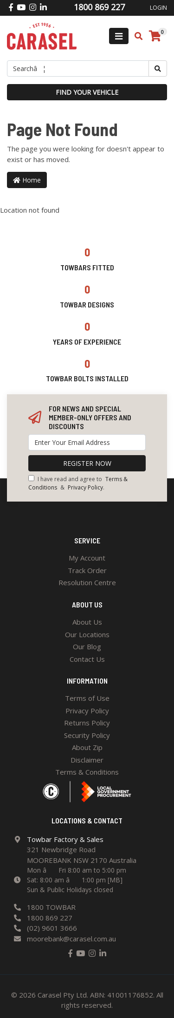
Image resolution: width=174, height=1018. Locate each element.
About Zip (87, 747)
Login (158, 8)
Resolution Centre (87, 582)
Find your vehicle (87, 92)
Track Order (87, 570)
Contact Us (87, 659)
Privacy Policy (85, 487)
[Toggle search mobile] (136, 36)
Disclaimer (87, 759)
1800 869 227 (49, 917)
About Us (87, 621)
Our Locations (87, 634)
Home (27, 180)
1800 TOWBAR (51, 907)
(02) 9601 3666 (52, 928)
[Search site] (157, 68)
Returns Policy (87, 722)
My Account (87, 557)
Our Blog (87, 646)
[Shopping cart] (155, 36)
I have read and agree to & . (78, 483)
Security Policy (87, 735)
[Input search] (78, 68)
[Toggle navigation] (119, 36)
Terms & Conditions (87, 772)
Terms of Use (87, 698)
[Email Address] (87, 442)
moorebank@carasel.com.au (71, 938)
